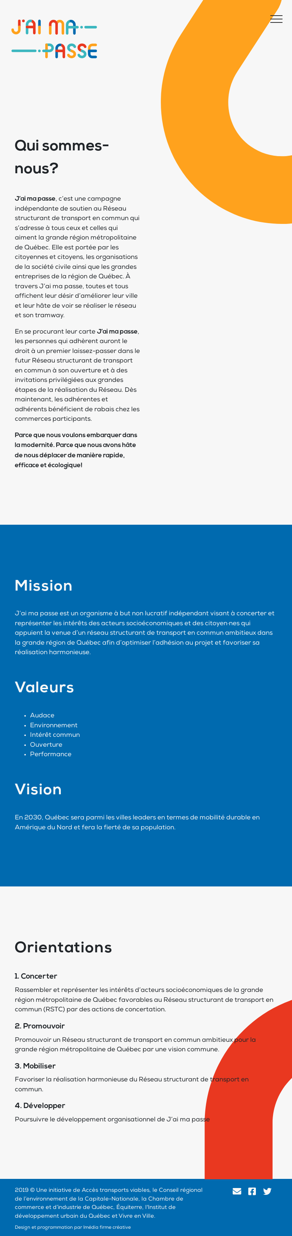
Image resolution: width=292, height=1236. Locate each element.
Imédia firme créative (107, 1227)
